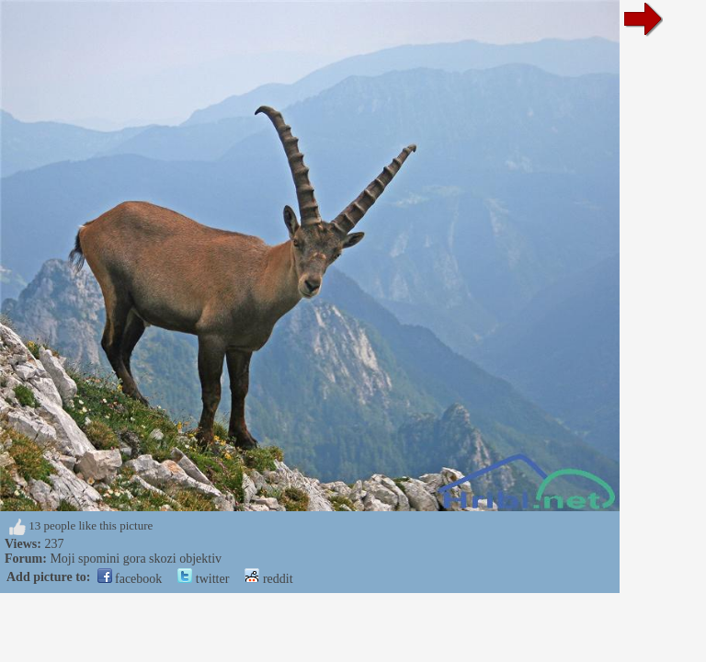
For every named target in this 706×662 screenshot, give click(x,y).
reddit (268, 579)
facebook (130, 579)
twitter (203, 579)
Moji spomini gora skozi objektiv (136, 558)
